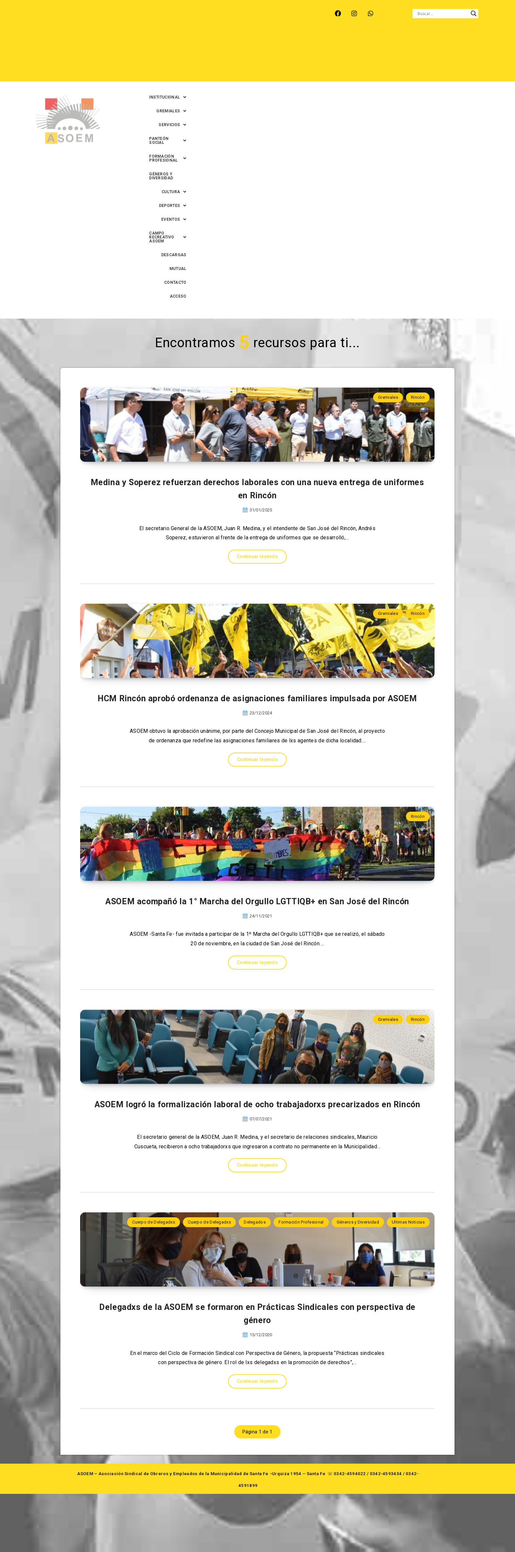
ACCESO (489, 56)
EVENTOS (291, 56)
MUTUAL (430, 56)
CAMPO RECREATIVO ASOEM (345, 56)
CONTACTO (460, 56)
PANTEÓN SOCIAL (314, 42)
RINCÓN (168, 13)
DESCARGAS (400, 56)
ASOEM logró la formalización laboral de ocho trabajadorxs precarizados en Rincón (257, 1103)
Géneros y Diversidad (358, 1229)
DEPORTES (255, 56)
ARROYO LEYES (65, 13)
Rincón (418, 164)
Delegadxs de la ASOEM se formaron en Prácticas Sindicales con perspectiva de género (257, 1370)
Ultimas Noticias (408, 1229)
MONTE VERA (107, 13)
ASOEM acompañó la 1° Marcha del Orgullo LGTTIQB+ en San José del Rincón (257, 836)
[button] (187, 42)
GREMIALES (230, 42)
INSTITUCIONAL (187, 42)
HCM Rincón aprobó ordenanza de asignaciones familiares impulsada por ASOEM (257, 570)
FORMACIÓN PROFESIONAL (374, 42)
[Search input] (442, 13)
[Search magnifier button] (473, 13)
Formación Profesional (301, 1229)
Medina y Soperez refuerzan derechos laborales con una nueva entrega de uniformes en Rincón (257, 304)
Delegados (255, 1229)
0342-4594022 (350, 1531)
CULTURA (485, 42)
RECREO (141, 13)
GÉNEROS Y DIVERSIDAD (439, 42)
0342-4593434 (386, 1531)
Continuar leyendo (257, 373)
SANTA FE (198, 13)
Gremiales (388, 164)
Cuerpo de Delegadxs (153, 1229)
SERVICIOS (269, 42)
